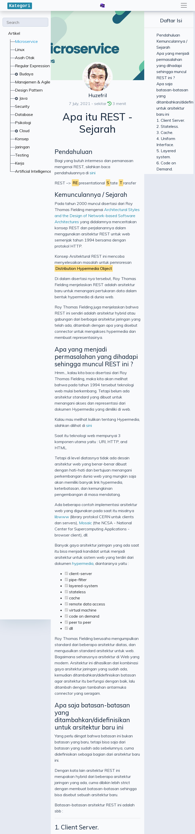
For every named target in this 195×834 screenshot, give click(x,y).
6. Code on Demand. (32, 634)
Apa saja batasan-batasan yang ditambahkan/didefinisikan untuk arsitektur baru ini (97, 488)
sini (178, 148)
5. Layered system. (30, 617)
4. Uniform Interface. (33, 600)
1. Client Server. (26, 549)
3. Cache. (16, 583)
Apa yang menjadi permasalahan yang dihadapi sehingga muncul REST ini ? (97, 267)
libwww (175, 345)
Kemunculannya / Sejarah (40, 170)
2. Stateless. (20, 566)
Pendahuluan (23, 139)
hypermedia (83, 373)
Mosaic (99, 351)
